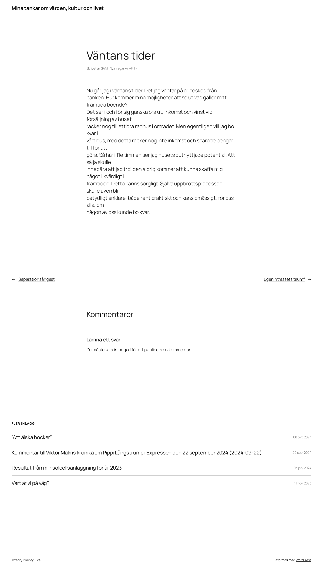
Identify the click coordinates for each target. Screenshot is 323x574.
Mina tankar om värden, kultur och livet (58, 8)
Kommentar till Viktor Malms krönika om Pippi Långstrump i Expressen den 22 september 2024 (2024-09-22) (137, 453)
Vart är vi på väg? (31, 483)
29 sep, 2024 (302, 452)
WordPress (303, 560)
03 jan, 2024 (302, 468)
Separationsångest (36, 279)
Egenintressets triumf (284, 279)
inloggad (122, 349)
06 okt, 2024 (302, 437)
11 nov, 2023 (302, 483)
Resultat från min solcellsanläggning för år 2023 (67, 468)
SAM (104, 68)
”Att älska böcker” (32, 437)
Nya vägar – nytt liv (123, 68)
